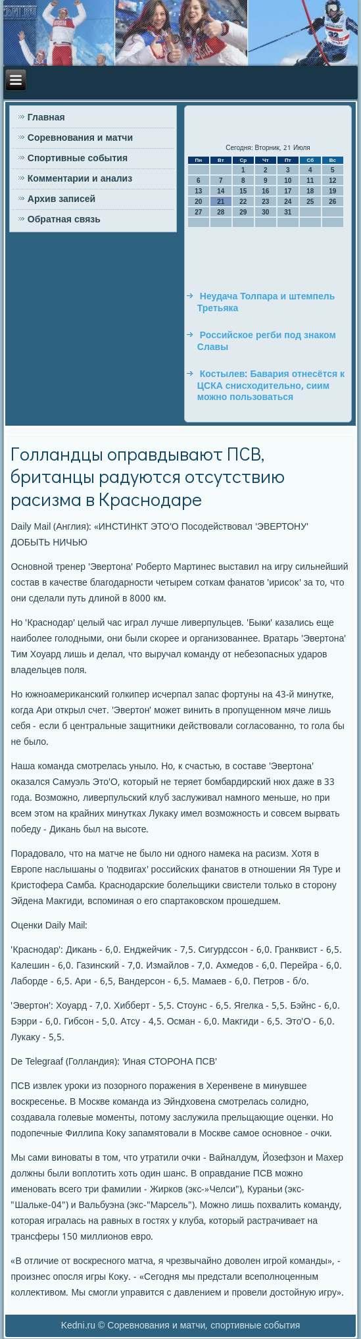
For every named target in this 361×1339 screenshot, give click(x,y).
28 (220, 212)
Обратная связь (64, 220)
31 (287, 212)
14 (220, 191)
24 (287, 201)
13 (198, 191)
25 (310, 201)
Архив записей (61, 199)
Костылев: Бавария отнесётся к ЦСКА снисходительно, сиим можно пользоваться (271, 385)
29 (243, 212)
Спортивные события (78, 158)
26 (332, 201)
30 (265, 212)
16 (265, 191)
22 (243, 201)
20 (198, 201)
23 (265, 201)
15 (243, 191)
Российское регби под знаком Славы (266, 341)
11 (310, 180)
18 (310, 191)
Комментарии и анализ (80, 179)
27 (198, 212)
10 (287, 180)
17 (287, 191)
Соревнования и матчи (80, 138)
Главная (46, 118)
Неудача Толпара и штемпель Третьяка (266, 302)
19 (332, 191)
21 (220, 201)
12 (332, 180)
